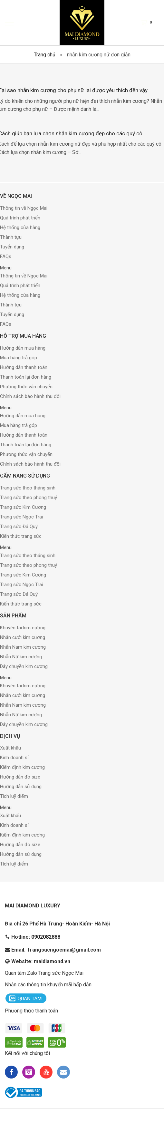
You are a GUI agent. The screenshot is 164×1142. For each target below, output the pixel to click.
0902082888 (45, 937)
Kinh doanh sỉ (14, 758)
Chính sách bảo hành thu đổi (30, 397)
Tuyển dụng (12, 247)
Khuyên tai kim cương (22, 628)
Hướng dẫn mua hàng (22, 348)
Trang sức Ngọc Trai (21, 517)
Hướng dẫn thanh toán (23, 368)
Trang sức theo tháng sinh (27, 488)
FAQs (5, 257)
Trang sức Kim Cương (23, 507)
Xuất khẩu (10, 748)
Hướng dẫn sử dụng (21, 787)
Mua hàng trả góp (18, 358)
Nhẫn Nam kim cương (23, 647)
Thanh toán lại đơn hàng (25, 377)
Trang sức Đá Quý (19, 527)
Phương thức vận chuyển (26, 387)
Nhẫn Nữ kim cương (21, 657)
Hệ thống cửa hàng (20, 228)
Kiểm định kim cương (22, 768)
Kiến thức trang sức (21, 536)
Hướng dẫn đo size (20, 777)
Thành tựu (11, 238)
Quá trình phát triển (20, 218)
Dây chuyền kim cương (24, 667)
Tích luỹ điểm (14, 797)
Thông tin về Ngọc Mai (23, 209)
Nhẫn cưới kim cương (22, 638)
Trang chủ (44, 55)
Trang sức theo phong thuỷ (28, 498)
